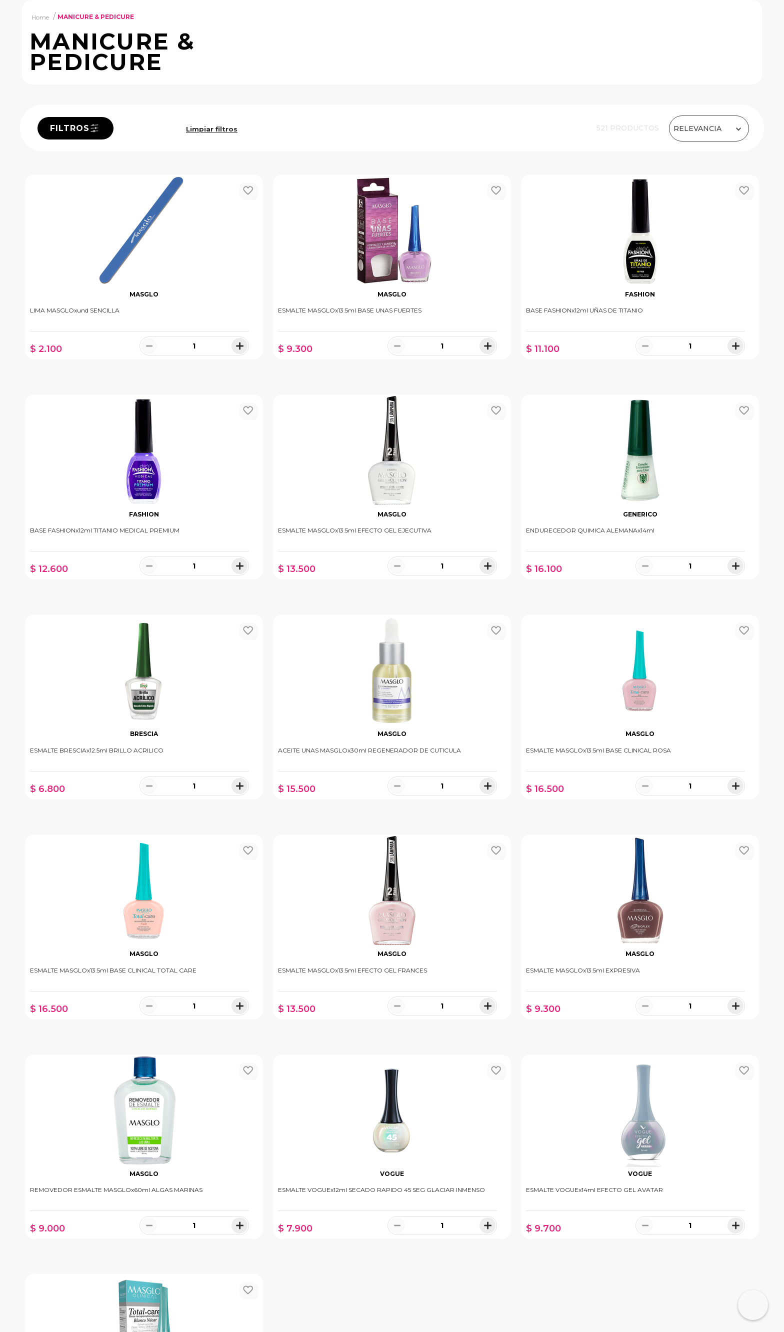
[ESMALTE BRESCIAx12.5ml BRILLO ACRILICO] (485, 582)
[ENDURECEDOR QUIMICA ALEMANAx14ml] (299, 582)
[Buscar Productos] (536, 37)
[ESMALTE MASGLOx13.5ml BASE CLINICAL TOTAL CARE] (299, 802)
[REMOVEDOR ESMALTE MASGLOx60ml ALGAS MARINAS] (113, 1022)
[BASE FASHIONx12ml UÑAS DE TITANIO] (485, 362)
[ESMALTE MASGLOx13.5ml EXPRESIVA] (671, 802)
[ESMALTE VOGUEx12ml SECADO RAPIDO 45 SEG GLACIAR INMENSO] (299, 1022)
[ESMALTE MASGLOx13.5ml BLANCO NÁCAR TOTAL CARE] (671, 1022)
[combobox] (356, 37)
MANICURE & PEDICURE (96, 102)
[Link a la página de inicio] (40, 102)
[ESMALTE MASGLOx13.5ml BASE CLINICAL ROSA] (113, 802)
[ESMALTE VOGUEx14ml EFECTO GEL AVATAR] (485, 1022)
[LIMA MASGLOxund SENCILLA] (113, 362)
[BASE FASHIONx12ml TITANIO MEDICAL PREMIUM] (671, 362)
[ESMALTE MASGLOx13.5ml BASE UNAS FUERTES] (299, 362)
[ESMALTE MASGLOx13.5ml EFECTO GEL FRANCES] (485, 802)
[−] (120, 432)
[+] (182, 432)
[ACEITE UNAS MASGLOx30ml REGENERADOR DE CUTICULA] (671, 582)
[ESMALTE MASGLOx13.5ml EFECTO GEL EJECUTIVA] (113, 582)
